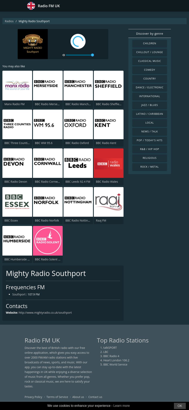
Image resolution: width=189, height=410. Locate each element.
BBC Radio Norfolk (47, 220)
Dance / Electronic (149, 87)
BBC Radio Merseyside (49, 104)
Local (149, 122)
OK (180, 406)
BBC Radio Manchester (80, 104)
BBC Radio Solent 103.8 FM (52, 259)
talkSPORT (110, 348)
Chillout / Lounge (149, 52)
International (149, 96)
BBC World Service (115, 364)
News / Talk (149, 131)
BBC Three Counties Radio (21, 143)
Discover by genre (149, 33)
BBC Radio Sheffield (109, 104)
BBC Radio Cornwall (48, 181)
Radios (9, 21)
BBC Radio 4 (111, 356)
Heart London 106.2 (116, 360)
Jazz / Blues (149, 105)
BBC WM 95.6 (43, 143)
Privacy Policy (33, 397)
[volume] (80, 55)
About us (78, 397)
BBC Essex (11, 220)
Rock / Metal (149, 166)
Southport (19, 294)
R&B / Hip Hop (149, 149)
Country (149, 78)
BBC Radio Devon (15, 181)
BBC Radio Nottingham (80, 220)
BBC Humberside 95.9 (18, 259)
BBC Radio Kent (106, 143)
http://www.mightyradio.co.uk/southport (45, 312)
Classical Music (149, 61)
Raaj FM (101, 220)
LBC (105, 352)
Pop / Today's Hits (149, 140)
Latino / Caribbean (149, 114)
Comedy (149, 70)
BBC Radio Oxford (77, 143)
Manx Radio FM (14, 104)
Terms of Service (57, 397)
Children (149, 43)
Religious (149, 158)
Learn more (121, 405)
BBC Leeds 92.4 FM (77, 181)
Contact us (95, 397)
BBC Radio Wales (107, 181)
